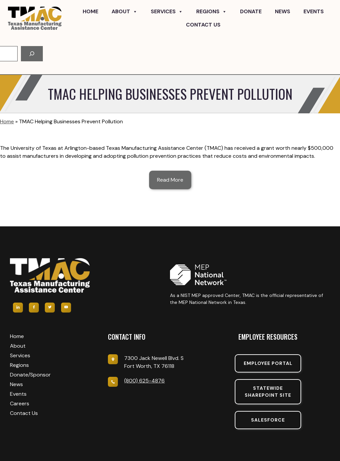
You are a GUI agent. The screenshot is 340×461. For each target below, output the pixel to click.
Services (167, 11)
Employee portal (268, 363)
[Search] (32, 53)
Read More (170, 179)
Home (90, 11)
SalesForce (268, 420)
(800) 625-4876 (144, 380)
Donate (251, 11)
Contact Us (203, 24)
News (282, 11)
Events (313, 11)
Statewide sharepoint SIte (268, 391)
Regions (211, 11)
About (124, 11)
